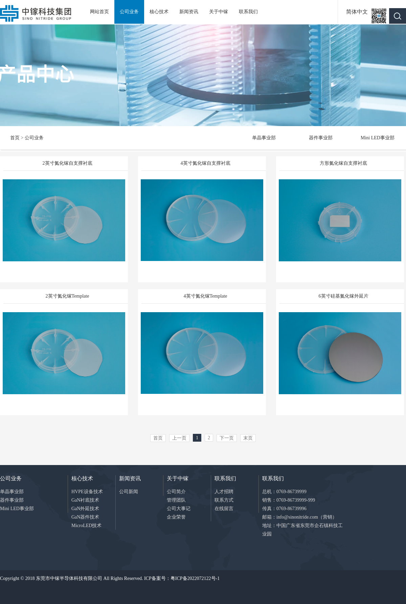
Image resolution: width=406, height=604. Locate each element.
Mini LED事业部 (377, 137)
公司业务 (129, 11)
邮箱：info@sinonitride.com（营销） (299, 517)
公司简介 (176, 491)
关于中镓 (218, 11)
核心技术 (159, 11)
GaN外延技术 (85, 508)
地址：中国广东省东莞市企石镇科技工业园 (302, 530)
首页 (15, 137)
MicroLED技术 (86, 525)
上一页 (179, 438)
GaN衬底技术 (85, 500)
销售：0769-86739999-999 (288, 500)
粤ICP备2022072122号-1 (195, 578)
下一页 (227, 438)
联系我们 (248, 11)
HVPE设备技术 (87, 491)
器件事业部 (321, 137)
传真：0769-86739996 (284, 508)
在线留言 (224, 508)
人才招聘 (224, 491)
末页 (248, 438)
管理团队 (176, 500)
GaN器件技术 (85, 517)
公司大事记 (178, 508)
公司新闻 (128, 491)
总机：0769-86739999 (284, 491)
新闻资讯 (188, 11)
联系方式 (224, 500)
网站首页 (99, 11)
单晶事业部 (264, 137)
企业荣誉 (176, 517)
